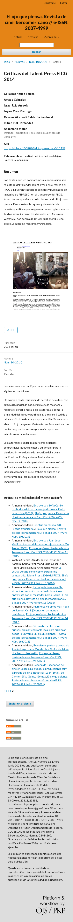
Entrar (63, 2)
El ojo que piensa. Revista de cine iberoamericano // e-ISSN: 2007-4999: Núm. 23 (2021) (40, 680)
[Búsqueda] (36, 45)
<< (5, 690)
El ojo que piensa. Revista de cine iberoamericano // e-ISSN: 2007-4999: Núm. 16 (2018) (39, 637)
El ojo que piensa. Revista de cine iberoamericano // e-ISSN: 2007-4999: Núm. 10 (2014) (39, 532)
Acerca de (50, 36)
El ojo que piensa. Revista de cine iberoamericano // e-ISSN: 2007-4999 (37, 22)
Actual (18, 36)
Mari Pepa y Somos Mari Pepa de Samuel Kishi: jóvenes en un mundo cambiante (40, 610)
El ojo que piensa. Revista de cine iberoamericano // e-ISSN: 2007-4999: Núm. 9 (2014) (40, 517)
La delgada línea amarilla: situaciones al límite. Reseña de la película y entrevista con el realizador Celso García (38, 590)
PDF (12, 330)
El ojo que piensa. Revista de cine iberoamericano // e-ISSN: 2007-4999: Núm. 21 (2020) (37, 657)
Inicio (7, 61)
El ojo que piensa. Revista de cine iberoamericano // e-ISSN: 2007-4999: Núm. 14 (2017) (40, 618)
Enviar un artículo (20, 703)
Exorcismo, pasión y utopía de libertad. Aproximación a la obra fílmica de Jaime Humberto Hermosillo (40, 649)
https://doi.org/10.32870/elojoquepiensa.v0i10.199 (34, 148)
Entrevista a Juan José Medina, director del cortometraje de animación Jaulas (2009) (40, 544)
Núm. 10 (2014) (38, 61)
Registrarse (49, 2)
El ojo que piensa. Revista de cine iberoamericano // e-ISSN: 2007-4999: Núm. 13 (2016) (40, 579)
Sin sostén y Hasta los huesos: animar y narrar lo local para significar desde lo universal (39, 629)
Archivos (33, 36)
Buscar (36, 51)
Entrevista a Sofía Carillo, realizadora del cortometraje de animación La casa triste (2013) (38, 509)
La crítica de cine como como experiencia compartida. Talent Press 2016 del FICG (37, 571)
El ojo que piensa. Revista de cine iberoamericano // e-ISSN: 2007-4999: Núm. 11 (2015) (40, 552)
